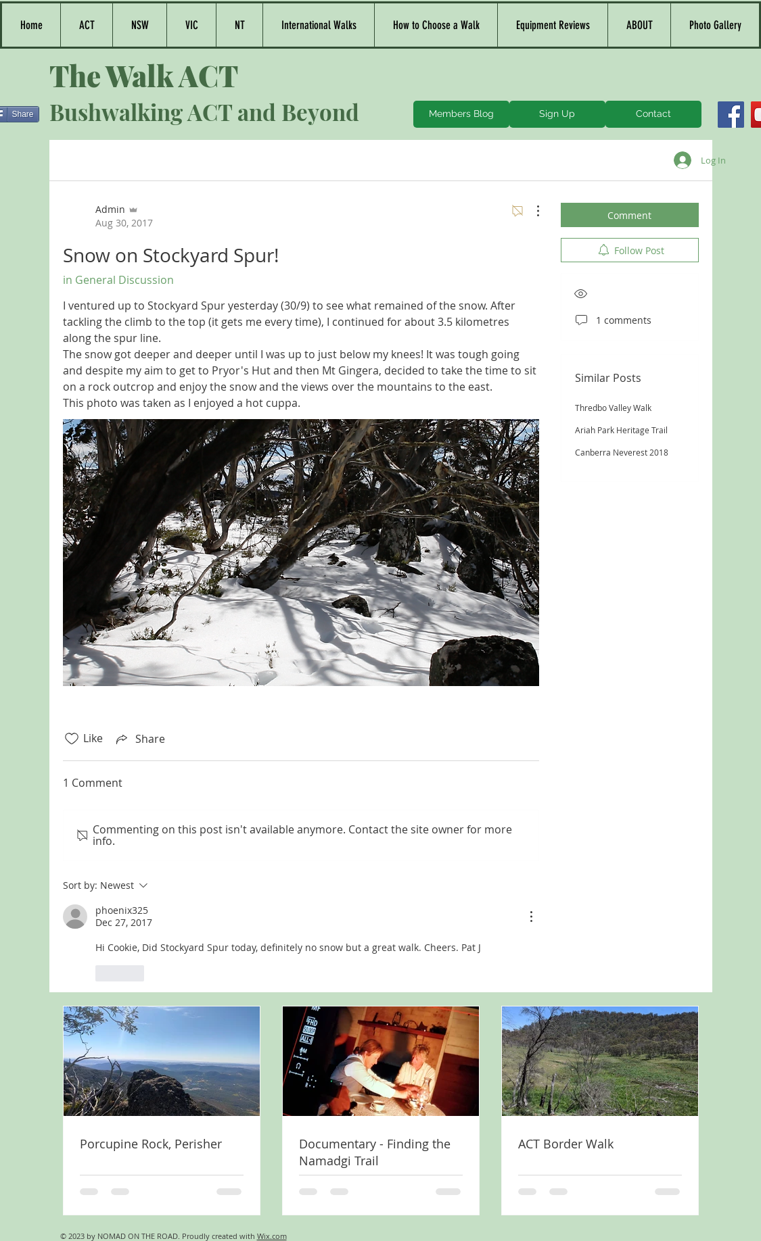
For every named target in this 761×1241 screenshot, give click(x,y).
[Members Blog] (461, 114)
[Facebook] (731, 114)
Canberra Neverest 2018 (621, 452)
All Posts (155, 160)
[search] (630, 160)
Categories (90, 160)
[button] (139, 25)
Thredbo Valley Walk (613, 407)
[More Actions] (531, 211)
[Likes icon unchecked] (71, 739)
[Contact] (653, 114)
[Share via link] (139, 739)
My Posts (216, 160)
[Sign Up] (557, 114)
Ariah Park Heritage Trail (621, 429)
